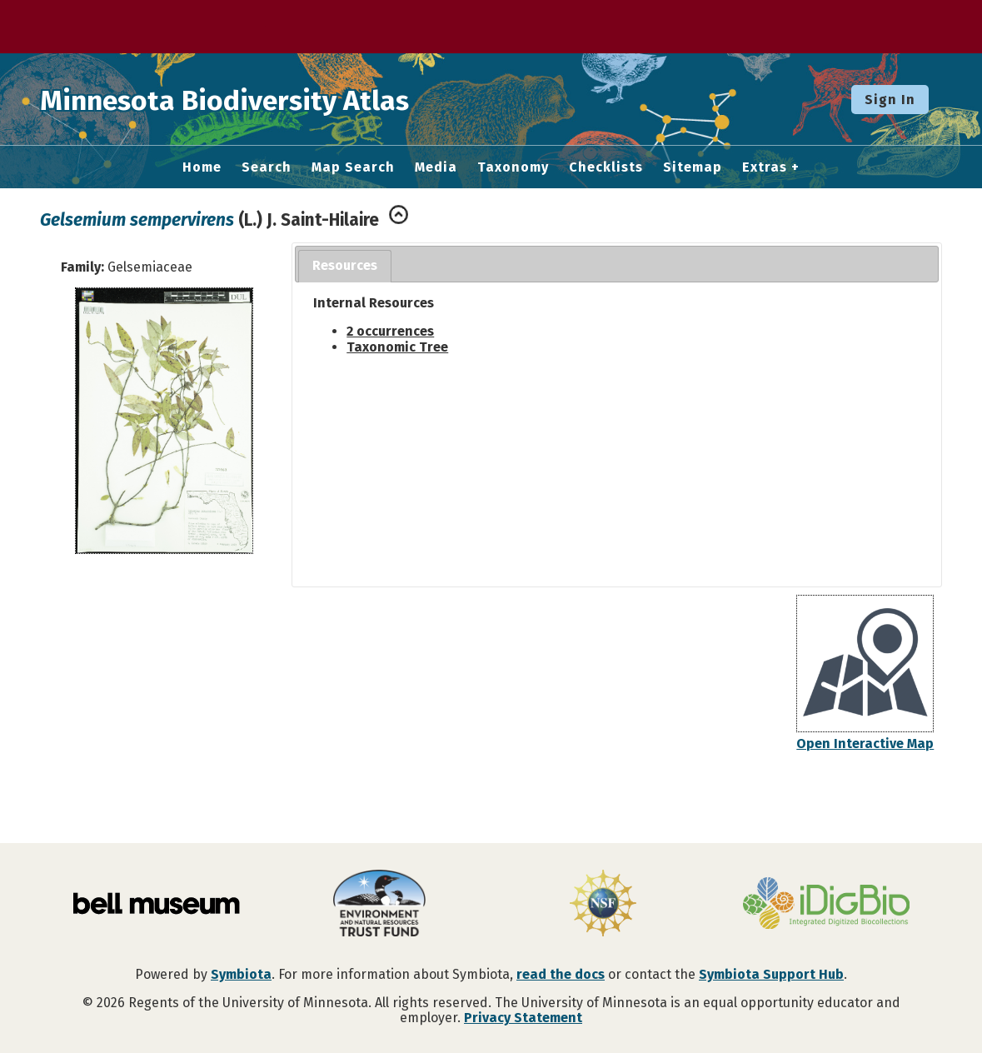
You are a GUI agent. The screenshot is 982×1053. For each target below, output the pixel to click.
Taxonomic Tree (397, 347)
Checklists (606, 167)
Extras (764, 167)
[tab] (344, 266)
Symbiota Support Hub (771, 974)
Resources (344, 265)
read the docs (560, 974)
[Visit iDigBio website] (826, 904)
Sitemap (692, 167)
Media (436, 167)
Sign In (890, 99)
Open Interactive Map (865, 743)
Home (202, 167)
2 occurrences (390, 331)
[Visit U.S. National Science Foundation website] (603, 905)
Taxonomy (513, 167)
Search (267, 167)
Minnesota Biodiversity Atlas (259, 99)
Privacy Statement (523, 1018)
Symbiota (241, 974)
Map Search (353, 167)
